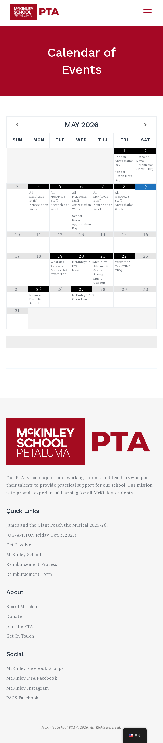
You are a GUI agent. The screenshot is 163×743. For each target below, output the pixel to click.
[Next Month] (145, 125)
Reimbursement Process (31, 564)
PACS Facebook (22, 698)
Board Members (23, 606)
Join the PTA (19, 626)
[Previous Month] (17, 125)
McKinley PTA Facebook (31, 678)
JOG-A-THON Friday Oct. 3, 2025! (41, 535)
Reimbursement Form (29, 574)
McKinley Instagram (27, 688)
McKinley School (24, 554)
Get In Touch (20, 636)
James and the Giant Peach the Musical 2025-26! (57, 525)
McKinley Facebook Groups (35, 668)
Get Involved (20, 545)
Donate (14, 616)
